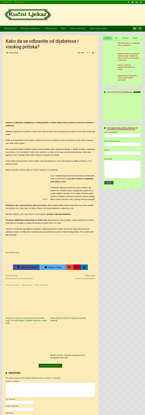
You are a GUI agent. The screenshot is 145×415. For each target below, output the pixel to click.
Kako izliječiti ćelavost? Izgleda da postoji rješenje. (49, 313)
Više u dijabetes (41, 285)
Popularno (108, 38)
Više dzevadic (27, 285)
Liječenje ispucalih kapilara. (74, 276)
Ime (11, 361)
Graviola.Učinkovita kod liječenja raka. (26, 276)
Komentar (12, 343)
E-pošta (12, 368)
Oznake (135, 38)
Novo (116, 38)
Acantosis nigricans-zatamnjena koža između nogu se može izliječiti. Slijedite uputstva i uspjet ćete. (19, 316)
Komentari (125, 38)
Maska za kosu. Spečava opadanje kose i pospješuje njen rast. (80, 315)
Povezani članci (13, 285)
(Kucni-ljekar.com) (12, 252)
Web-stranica (10, 375)
